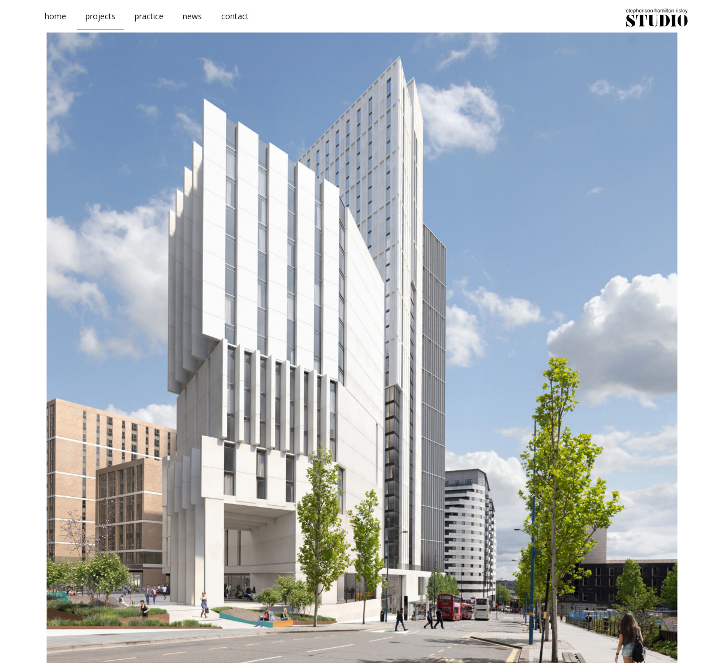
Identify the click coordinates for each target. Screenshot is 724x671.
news (192, 21)
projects (100, 21)
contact (235, 21)
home (55, 21)
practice (149, 21)
